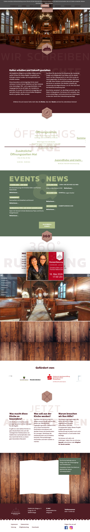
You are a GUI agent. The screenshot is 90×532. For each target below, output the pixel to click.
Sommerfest (14, 197)
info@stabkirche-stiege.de (51, 511)
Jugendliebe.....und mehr (18, 185)
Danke (61, 193)
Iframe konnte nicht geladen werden (45, 297)
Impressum (14, 524)
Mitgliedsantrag (24, 527)
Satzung (13, 527)
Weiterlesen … (13, 192)
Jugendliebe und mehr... (69, 160)
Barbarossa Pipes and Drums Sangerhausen (26, 208)
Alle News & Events (47, 225)
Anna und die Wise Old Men (68, 185)
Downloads (35, 527)
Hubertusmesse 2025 (66, 206)
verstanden (45, 5)
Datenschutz (49, 3)
